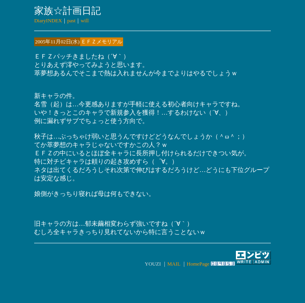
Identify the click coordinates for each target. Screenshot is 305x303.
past (71, 20)
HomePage (198, 264)
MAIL (173, 264)
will (85, 20)
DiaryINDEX (48, 20)
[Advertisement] (152, 281)
